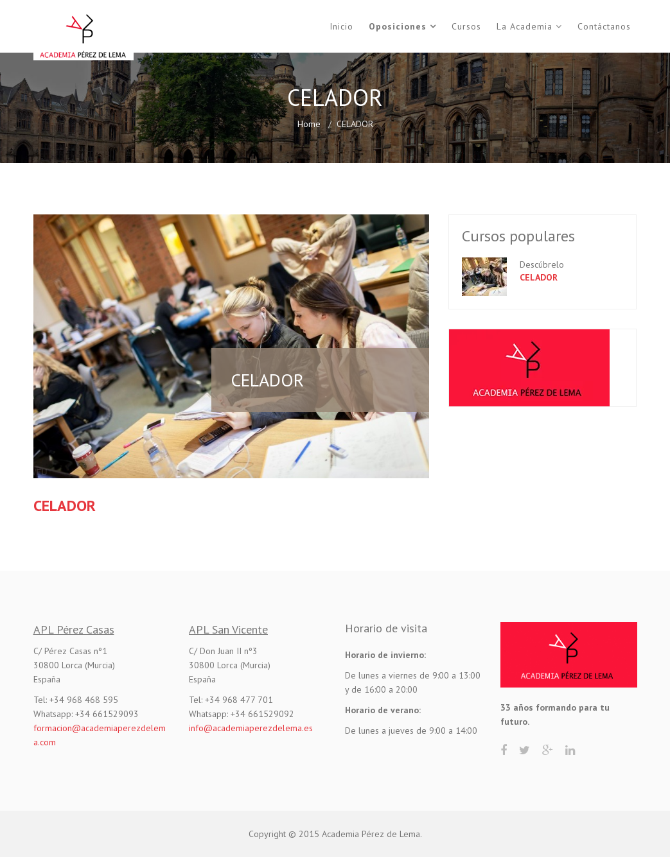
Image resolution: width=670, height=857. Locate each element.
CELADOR (539, 277)
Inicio (341, 26)
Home (309, 124)
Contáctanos (604, 26)
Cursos (466, 26)
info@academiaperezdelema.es (251, 728)
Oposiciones (398, 26)
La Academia (524, 26)
